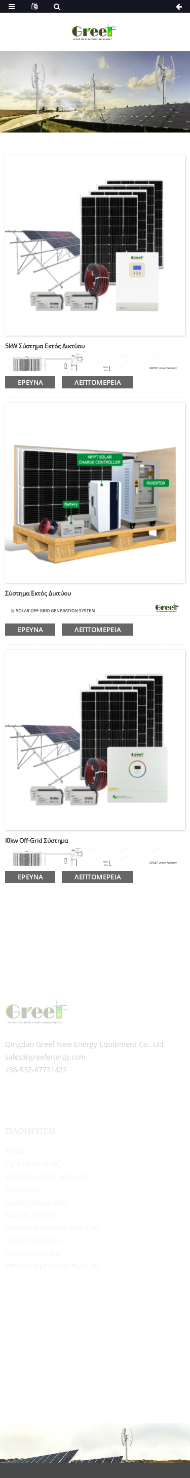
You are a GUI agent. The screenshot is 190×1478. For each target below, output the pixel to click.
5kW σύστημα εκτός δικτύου (45, 346)
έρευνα (30, 382)
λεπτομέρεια (97, 382)
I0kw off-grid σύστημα (36, 840)
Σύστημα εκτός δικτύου (38, 593)
